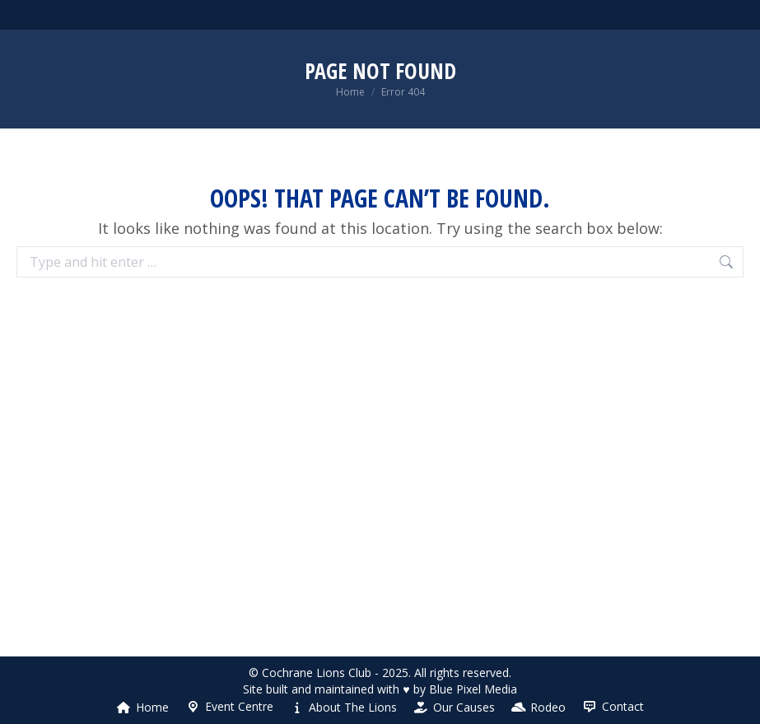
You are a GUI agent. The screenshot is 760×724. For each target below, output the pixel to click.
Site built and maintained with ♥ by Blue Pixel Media (379, 689)
